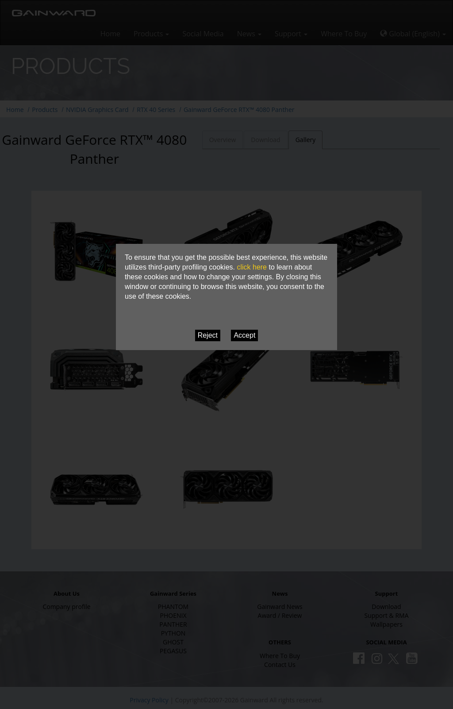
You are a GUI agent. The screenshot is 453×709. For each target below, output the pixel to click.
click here (252, 267)
